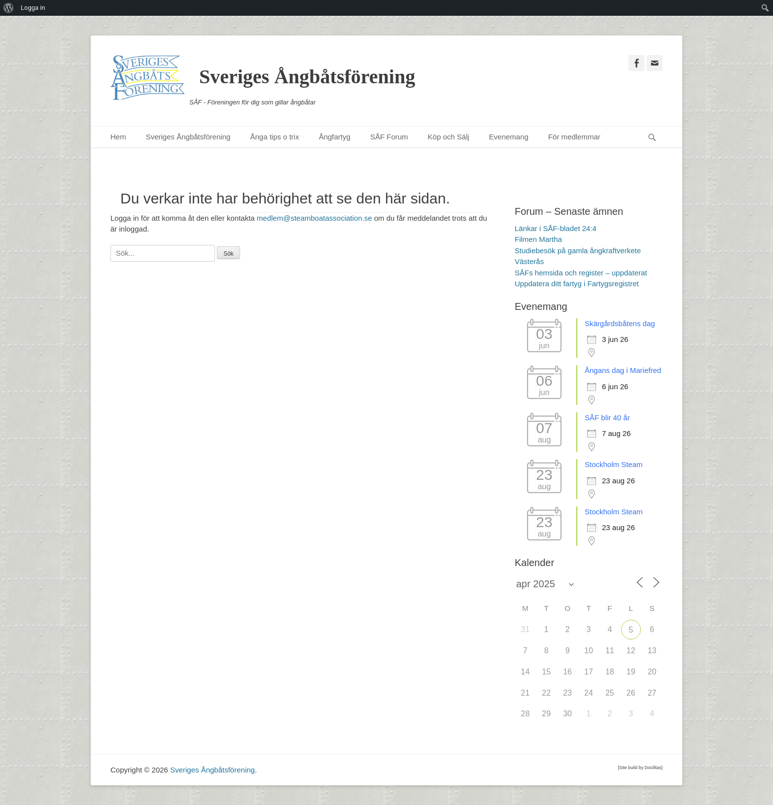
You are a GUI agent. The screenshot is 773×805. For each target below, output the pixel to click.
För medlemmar (574, 137)
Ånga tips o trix (274, 137)
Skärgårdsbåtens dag (620, 323)
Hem (118, 137)
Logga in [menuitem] (33, 7)
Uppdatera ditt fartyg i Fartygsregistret (577, 283)
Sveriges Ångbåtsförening (307, 77)
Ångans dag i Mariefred (623, 370)
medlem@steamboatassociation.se (314, 218)
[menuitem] (8, 8)
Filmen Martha (538, 239)
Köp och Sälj (448, 137)
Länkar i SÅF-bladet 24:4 (556, 228)
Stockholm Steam (614, 464)
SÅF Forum (389, 137)
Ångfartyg (335, 137)
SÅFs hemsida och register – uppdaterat (581, 272)
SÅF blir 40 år (607, 417)
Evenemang (508, 137)
